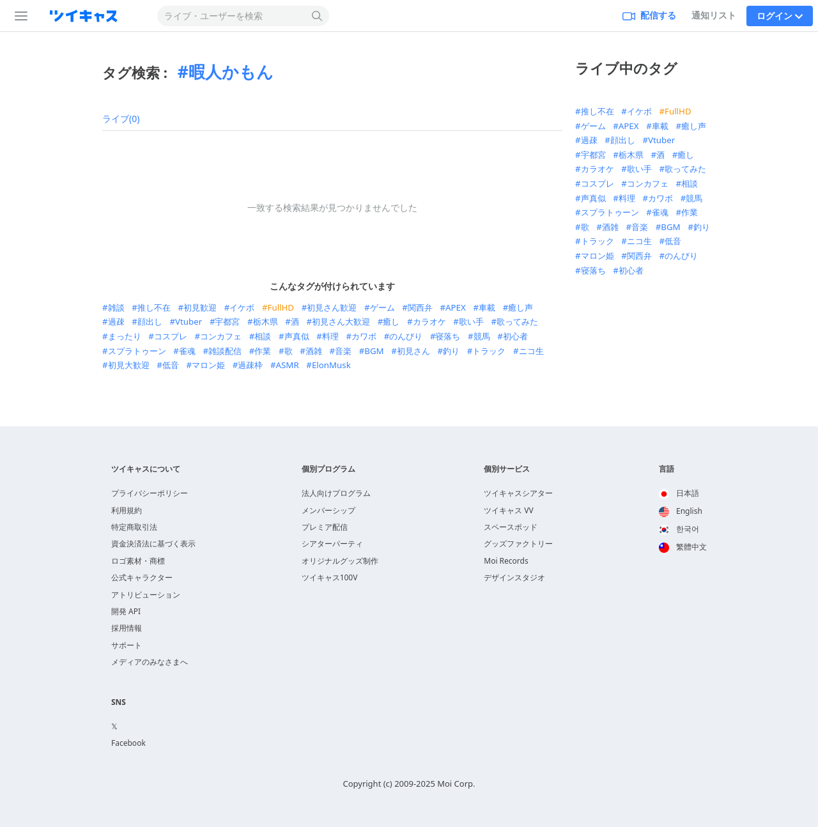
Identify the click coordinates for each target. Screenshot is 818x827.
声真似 (296, 336)
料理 (330, 336)
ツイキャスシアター (518, 493)
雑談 (116, 307)
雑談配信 (225, 351)
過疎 (116, 321)
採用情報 (126, 627)
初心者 (515, 336)
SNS (118, 702)
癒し (391, 321)
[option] (683, 494)
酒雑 (313, 351)
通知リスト (713, 15)
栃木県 (265, 321)
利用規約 (126, 510)
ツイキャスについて (145, 469)
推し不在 (154, 307)
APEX (455, 307)
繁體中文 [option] (683, 546)
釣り (451, 351)
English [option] (680, 511)
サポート (126, 645)
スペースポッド (510, 527)
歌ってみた (517, 321)
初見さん (413, 351)
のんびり (405, 336)
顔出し (149, 321)
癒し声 (520, 307)
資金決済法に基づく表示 (153, 543)
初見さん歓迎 (332, 307)
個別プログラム (328, 469)
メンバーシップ (328, 510)
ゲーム (382, 307)
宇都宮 (227, 321)
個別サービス (507, 469)
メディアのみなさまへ (149, 661)
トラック (488, 351)
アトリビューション (145, 594)
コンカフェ (221, 336)
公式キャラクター (142, 577)
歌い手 (471, 321)
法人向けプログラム (336, 493)
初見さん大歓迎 (341, 321)
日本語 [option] (679, 493)
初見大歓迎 (129, 365)
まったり (124, 336)
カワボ (363, 336)
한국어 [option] (679, 528)
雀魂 (187, 351)
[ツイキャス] (94, 16)
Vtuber (188, 321)
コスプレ (170, 336)
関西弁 (420, 307)
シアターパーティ (332, 543)
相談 (262, 336)
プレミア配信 (325, 527)
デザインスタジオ (514, 577)
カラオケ (429, 321)
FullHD (281, 307)
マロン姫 (208, 365)
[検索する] (317, 16)
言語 (666, 469)
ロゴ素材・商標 (138, 560)
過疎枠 (250, 365)
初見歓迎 (200, 307)
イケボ (241, 307)
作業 (262, 351)
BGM (373, 351)
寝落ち (447, 336)
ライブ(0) (120, 118)
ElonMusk (331, 365)
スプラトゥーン (137, 351)
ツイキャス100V (330, 577)
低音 (170, 365)
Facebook (128, 743)
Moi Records (506, 560)
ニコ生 (531, 351)
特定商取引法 (134, 527)
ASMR (287, 365)
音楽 (343, 351)
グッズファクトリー (518, 543)
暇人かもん (231, 71)
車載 (487, 307)
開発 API (126, 611)
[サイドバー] (18, 16)
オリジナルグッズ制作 (340, 560)
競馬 (482, 336)
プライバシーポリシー (149, 493)
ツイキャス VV (509, 510)
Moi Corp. (456, 783)
